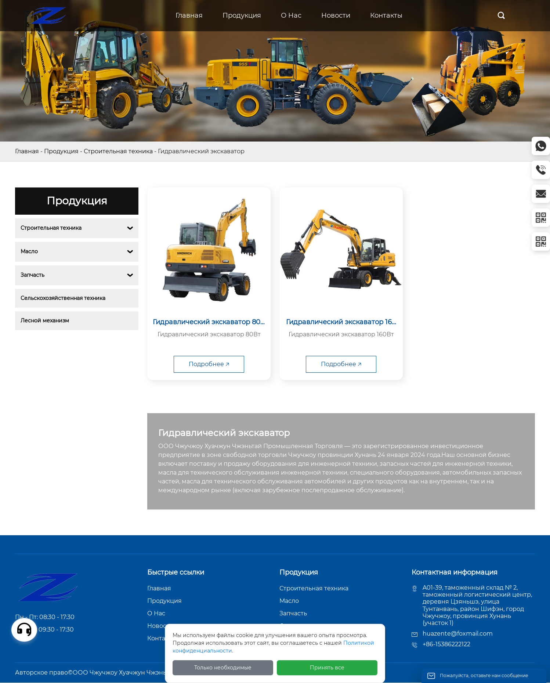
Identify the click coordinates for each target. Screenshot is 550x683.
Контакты (161, 638)
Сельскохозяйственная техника (63, 298)
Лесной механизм (45, 320)
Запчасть (32, 275)
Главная (27, 151)
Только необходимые (223, 667)
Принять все (327, 667)
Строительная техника (118, 151)
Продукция (61, 151)
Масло (29, 251)
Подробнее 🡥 (209, 364)
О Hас (156, 613)
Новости (160, 625)
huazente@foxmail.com (458, 633)
